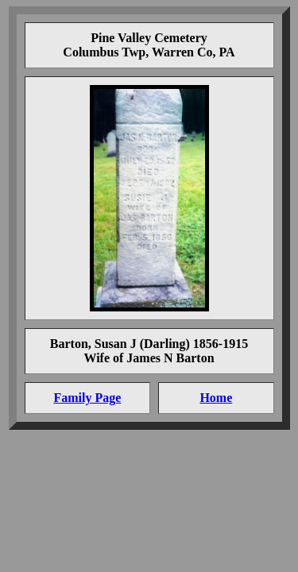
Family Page (87, 397)
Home (215, 397)
